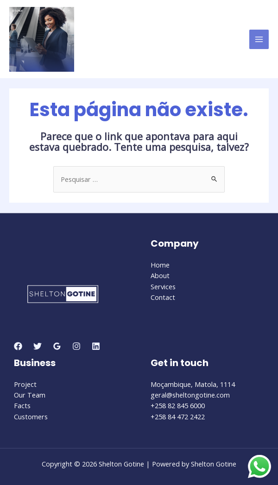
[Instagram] (76, 346)
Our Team (29, 394)
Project (25, 384)
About (160, 275)
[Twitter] (37, 346)
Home (160, 264)
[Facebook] (18, 346)
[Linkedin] (96, 346)
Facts (22, 405)
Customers (31, 416)
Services (163, 286)
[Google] (57, 346)
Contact (163, 297)
